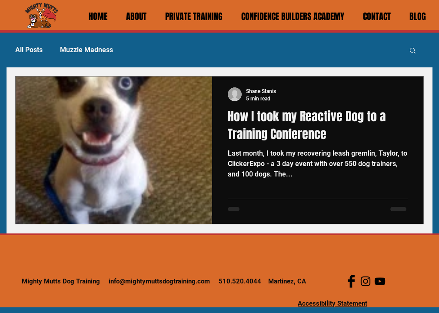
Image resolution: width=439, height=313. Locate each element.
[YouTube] (379, 281)
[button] (413, 51)
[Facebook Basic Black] (351, 281)
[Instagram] (365, 281)
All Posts (29, 50)
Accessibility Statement (332, 303)
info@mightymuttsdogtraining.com (159, 281)
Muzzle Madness (86, 50)
